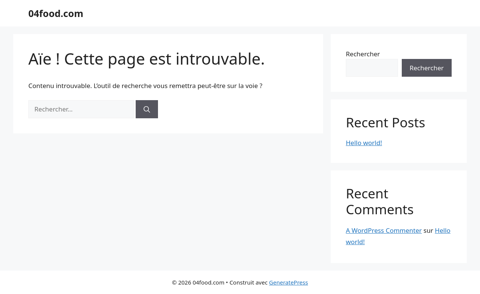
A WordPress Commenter (384, 230)
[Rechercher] (147, 109)
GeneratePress (288, 282)
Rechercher (363, 54)
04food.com (55, 13)
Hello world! (364, 142)
